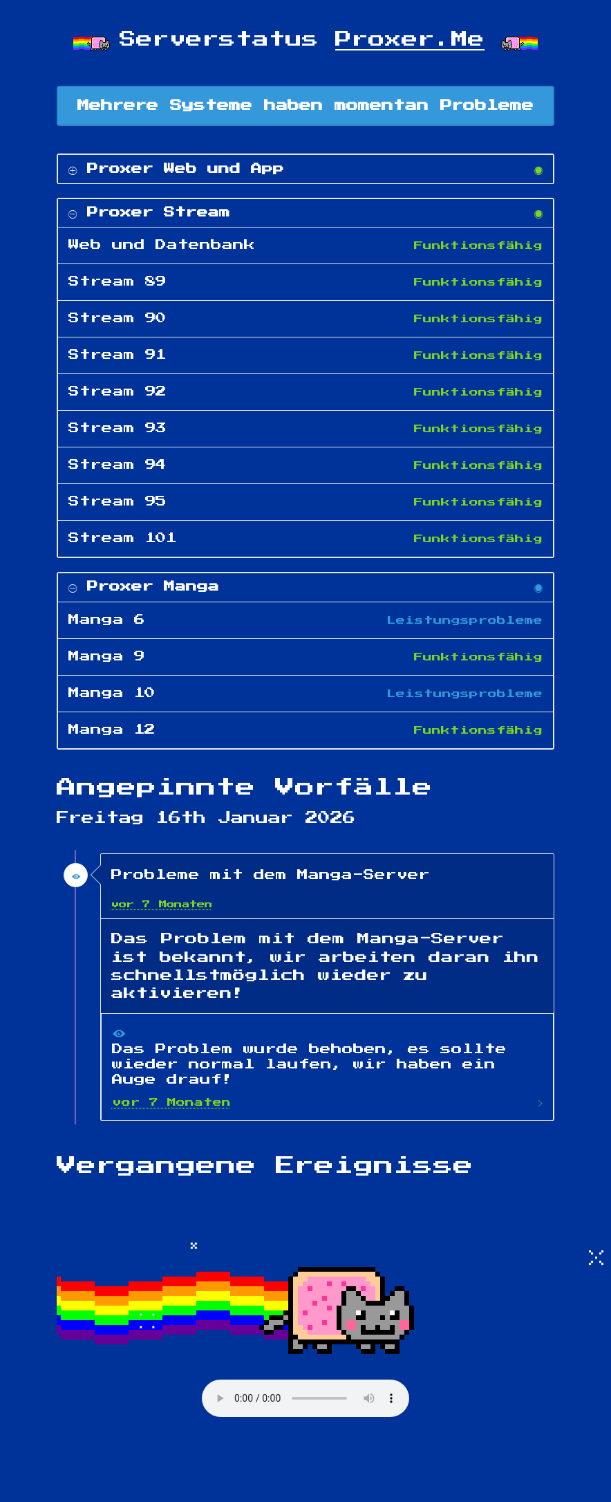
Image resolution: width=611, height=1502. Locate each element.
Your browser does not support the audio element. (305, 1398)
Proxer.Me (410, 39)
